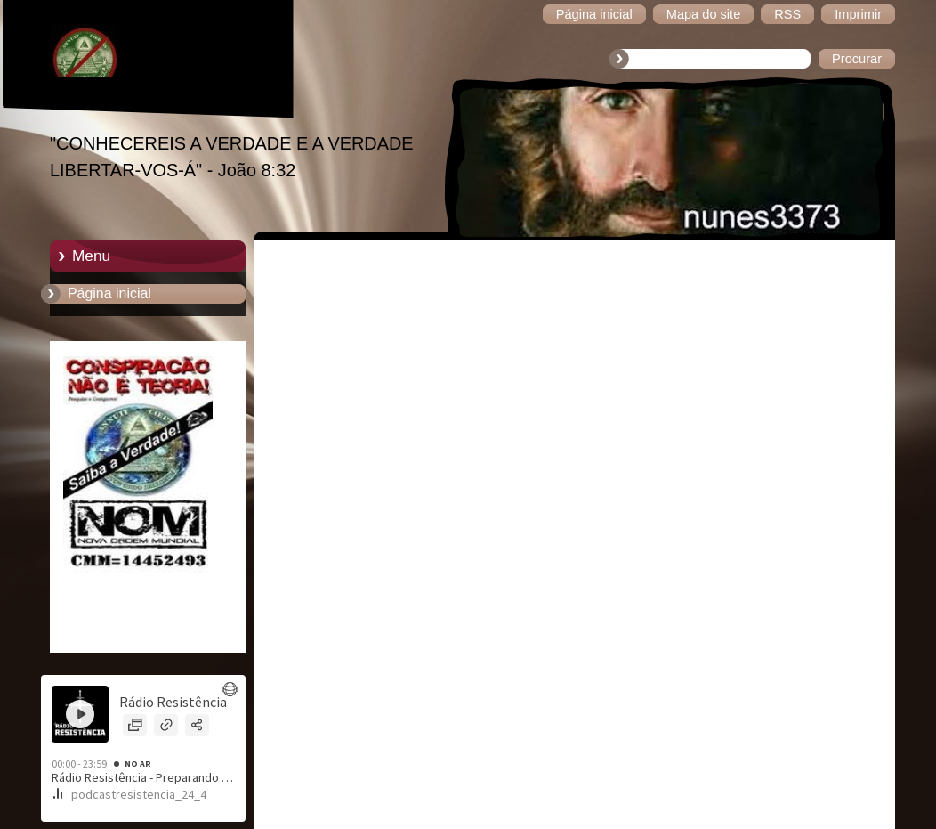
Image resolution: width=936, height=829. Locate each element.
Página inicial (109, 293)
